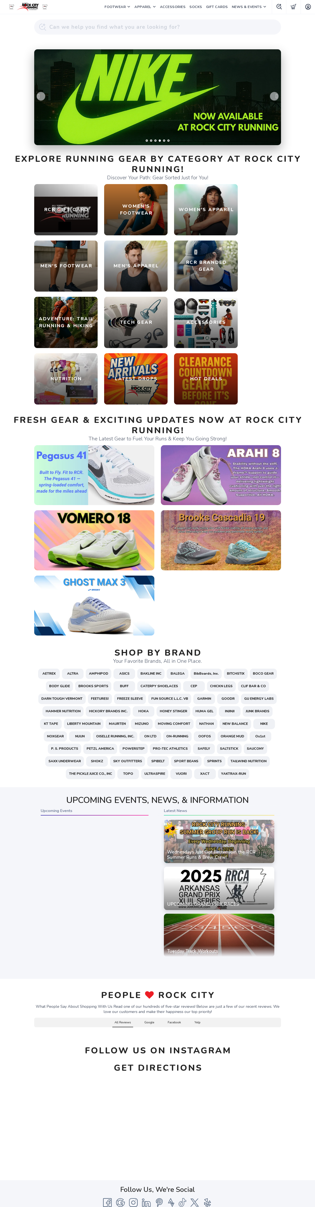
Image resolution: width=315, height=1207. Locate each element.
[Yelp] (207, 1159)
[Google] (120, 1159)
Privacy (147, 1170)
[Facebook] (107, 1159)
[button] (34, 988)
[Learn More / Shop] (157, 97)
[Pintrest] (159, 1159)
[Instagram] (133, 1159)
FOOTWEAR (115, 7)
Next (274, 96)
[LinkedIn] (146, 1159)
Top (158, 1199)
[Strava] (171, 1159)
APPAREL (142, 7)
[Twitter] (194, 1159)
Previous (41, 96)
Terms (133, 1170)
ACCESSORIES (173, 7)
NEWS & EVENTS (247, 7)
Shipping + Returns (172, 1170)
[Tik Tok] (182, 1159)
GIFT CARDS (217, 7)
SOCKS (195, 7)
